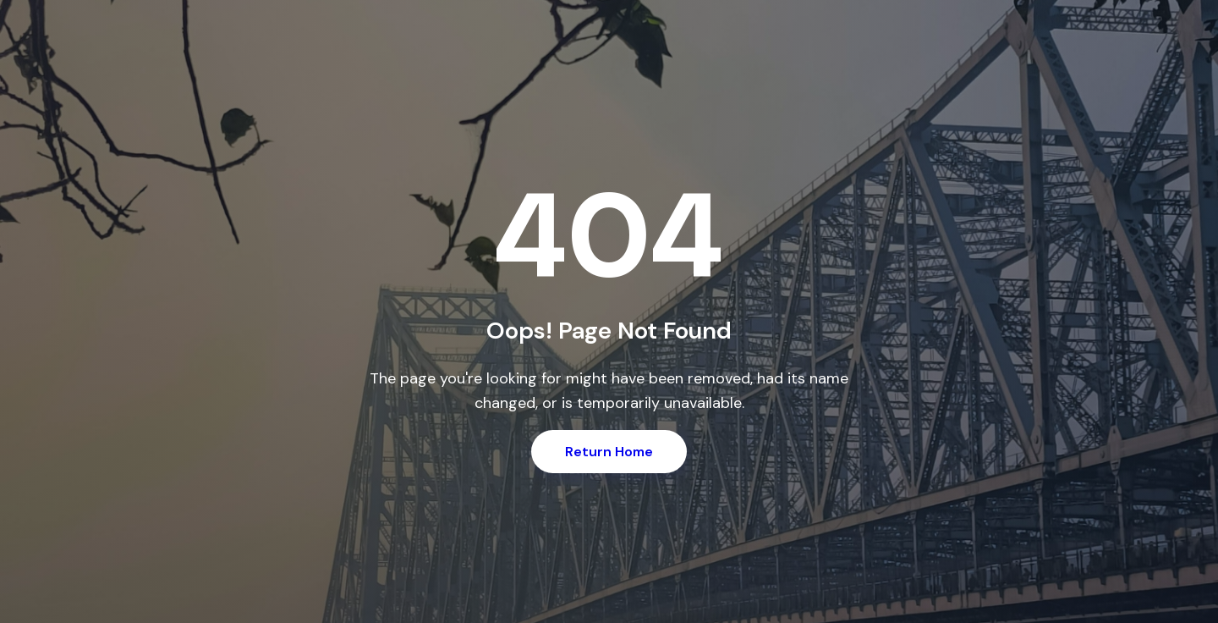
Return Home (609, 451)
